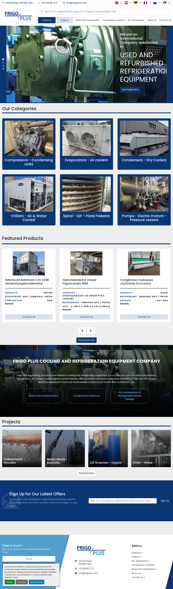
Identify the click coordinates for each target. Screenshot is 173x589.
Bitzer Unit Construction (88, 20)
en (119, 2)
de (138, 2)
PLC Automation (136, 20)
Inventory (46, 20)
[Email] (123, 501)
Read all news (86, 473)
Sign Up (165, 500)
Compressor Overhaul (114, 20)
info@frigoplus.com (76, 2)
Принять (9, 582)
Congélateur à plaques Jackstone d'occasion (136, 281)
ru (157, 2)
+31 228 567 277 (49, 2)
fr (147, 2)
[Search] (104, 11)
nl (128, 2)
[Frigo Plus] (90, 549)
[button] (47, 20)
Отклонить (21, 582)
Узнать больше (36, 582)
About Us (152, 20)
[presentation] (82, 330)
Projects (65, 20)
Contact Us (165, 20)
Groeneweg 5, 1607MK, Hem (19, 2)
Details (9, 303)
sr (166, 2)
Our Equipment (130, 89)
